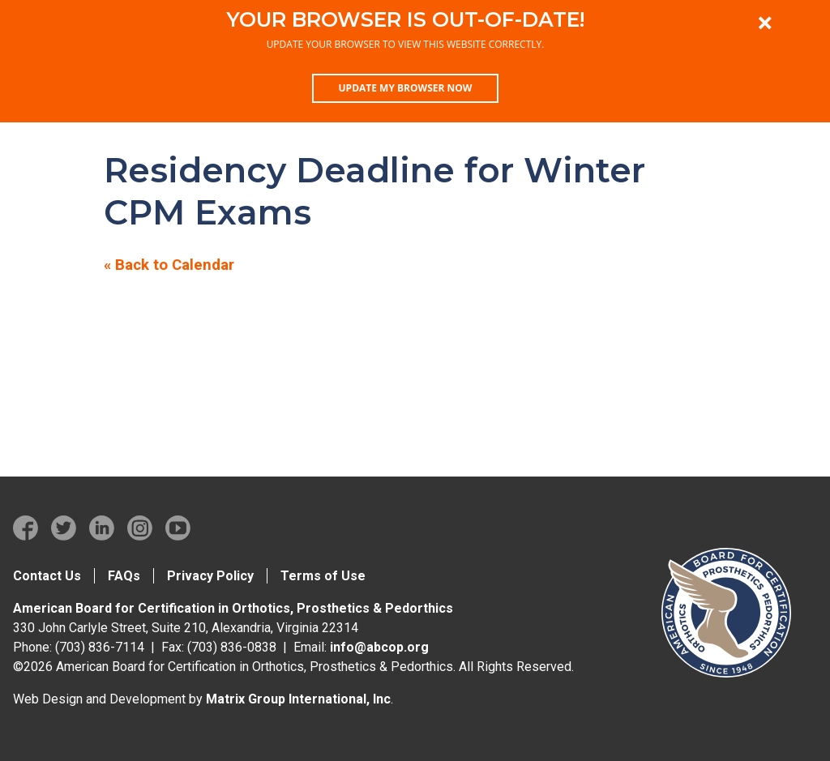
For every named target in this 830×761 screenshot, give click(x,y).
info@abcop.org (379, 647)
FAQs (124, 576)
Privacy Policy (210, 576)
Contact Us (47, 576)
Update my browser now (406, 88)
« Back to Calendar (169, 265)
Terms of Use (323, 576)
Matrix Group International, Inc (298, 699)
